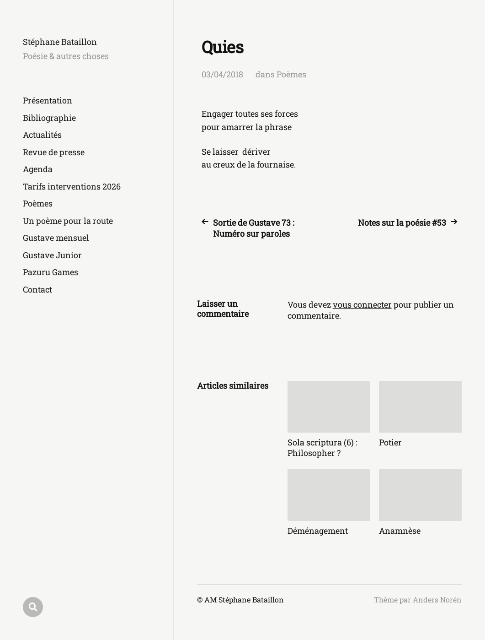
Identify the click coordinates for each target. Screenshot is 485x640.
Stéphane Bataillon (60, 41)
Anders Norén (437, 599)
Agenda (38, 168)
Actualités (42, 134)
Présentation (47, 100)
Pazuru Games (50, 271)
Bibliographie (49, 117)
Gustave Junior (52, 254)
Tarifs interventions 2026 (72, 186)
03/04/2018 (222, 74)
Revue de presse (54, 151)
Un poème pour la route (68, 220)
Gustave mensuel (56, 237)
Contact (37, 289)
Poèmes (38, 203)
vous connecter (362, 304)
